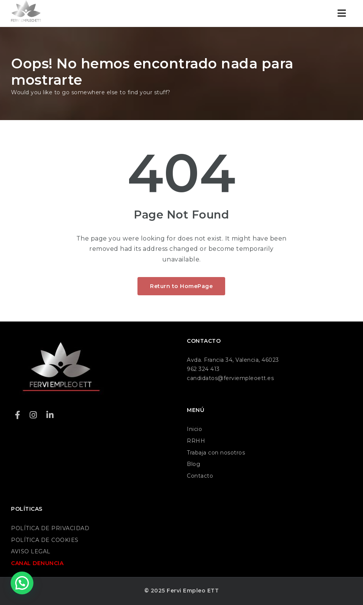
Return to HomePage (181, 286)
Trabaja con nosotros (216, 452)
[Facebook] (18, 415)
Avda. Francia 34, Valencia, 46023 (233, 359)
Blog (193, 464)
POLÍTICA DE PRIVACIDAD (50, 528)
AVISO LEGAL (31, 551)
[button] (22, 583)
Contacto (200, 475)
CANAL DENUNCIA (37, 563)
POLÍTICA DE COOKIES (45, 540)
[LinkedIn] (50, 415)
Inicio (194, 429)
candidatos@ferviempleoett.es (230, 378)
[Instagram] (33, 415)
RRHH (196, 440)
